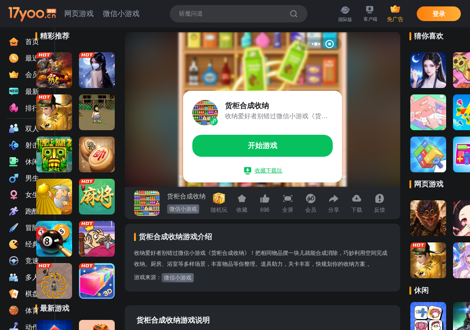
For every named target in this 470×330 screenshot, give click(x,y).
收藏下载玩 (263, 171)
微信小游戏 (121, 13)
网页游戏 (79, 13)
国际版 (345, 14)
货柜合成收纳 (186, 196)
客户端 (370, 14)
